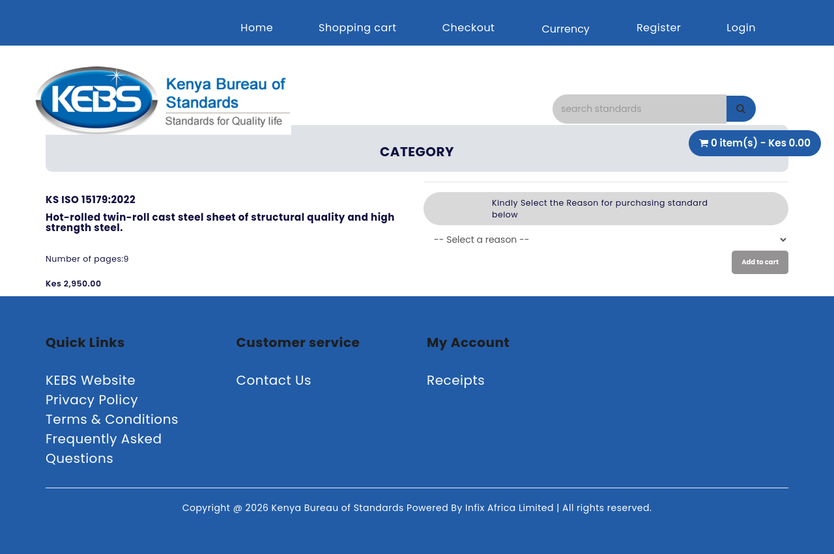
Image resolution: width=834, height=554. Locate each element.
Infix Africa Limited (510, 507)
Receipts (456, 380)
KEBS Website (91, 380)
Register (659, 27)
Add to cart (760, 262)
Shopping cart (358, 27)
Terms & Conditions (112, 419)
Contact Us (274, 380)
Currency (565, 28)
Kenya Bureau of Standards (339, 507)
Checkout (468, 27)
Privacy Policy (92, 400)
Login (741, 27)
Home (256, 27)
